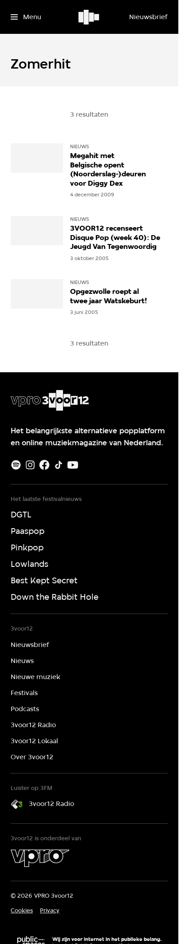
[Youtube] (72, 465)
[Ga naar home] (89, 17)
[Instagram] (30, 465)
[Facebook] (44, 465)
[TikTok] (58, 465)
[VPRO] (40, 858)
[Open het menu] (26, 17)
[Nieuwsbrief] (148, 17)
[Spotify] (16, 465)
